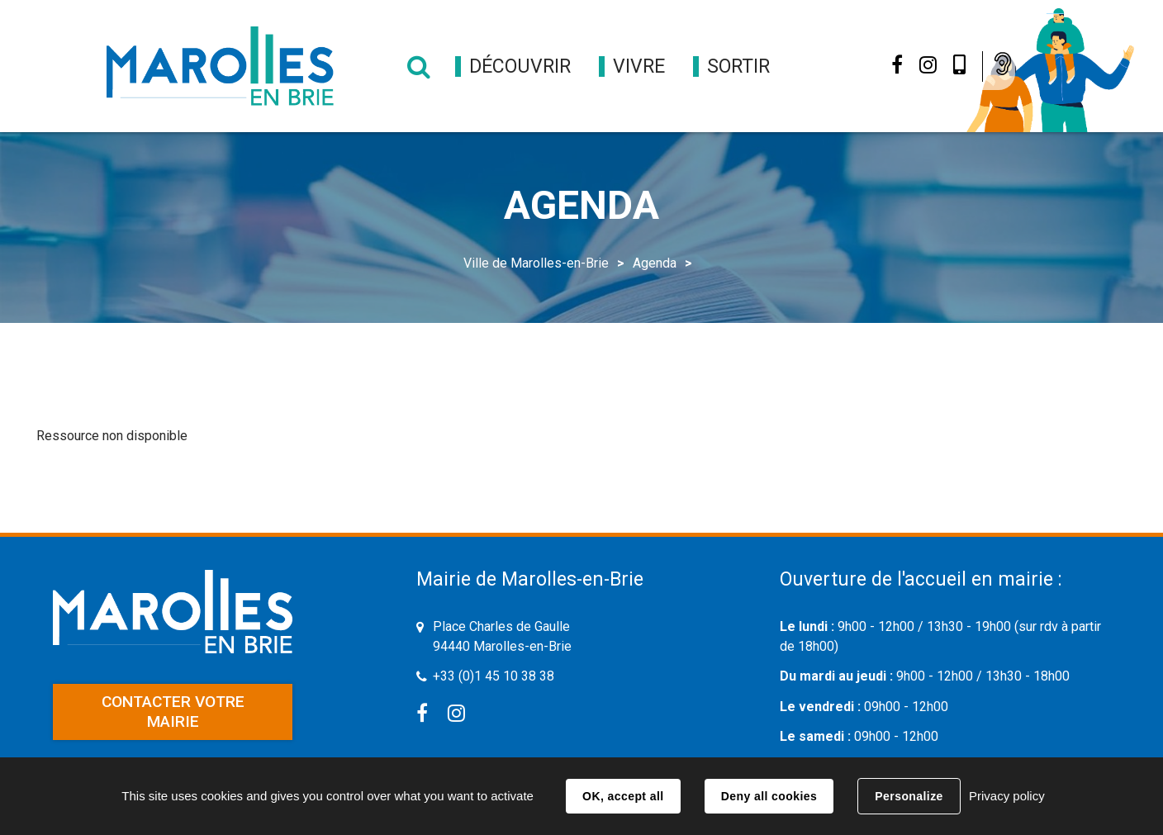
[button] (520, 66)
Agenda (654, 263)
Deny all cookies (769, 796)
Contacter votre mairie (173, 711)
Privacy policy (1007, 796)
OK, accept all (622, 796)
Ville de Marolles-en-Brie (536, 263)
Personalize (908, 796)
